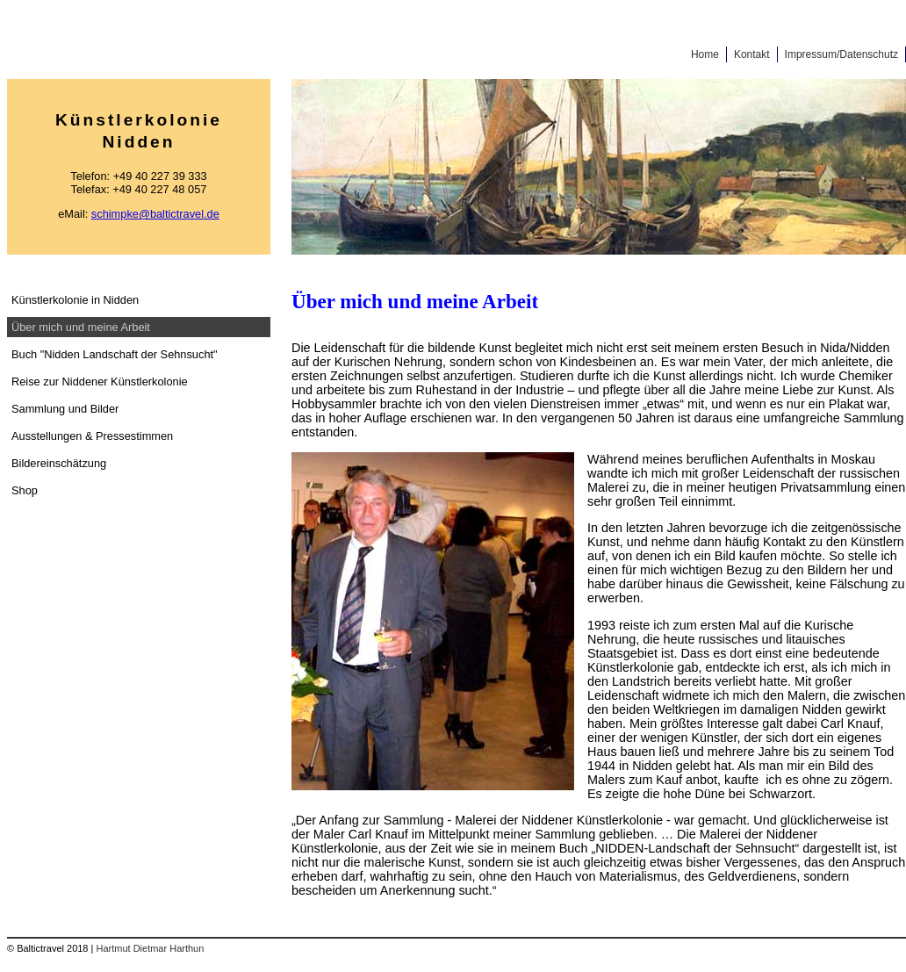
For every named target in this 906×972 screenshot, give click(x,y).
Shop (24, 490)
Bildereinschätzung (58, 463)
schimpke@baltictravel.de (155, 213)
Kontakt (752, 54)
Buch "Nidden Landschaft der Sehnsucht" (114, 354)
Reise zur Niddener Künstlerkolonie (99, 381)
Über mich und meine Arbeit (80, 327)
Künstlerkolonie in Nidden (75, 299)
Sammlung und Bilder (65, 408)
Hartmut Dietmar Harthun (150, 948)
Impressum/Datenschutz (841, 54)
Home (705, 54)
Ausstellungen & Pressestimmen (92, 436)
